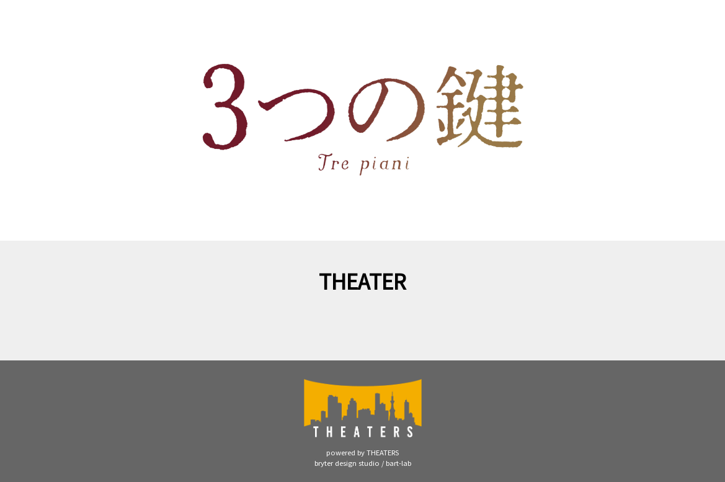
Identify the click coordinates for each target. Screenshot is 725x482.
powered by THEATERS (362, 452)
